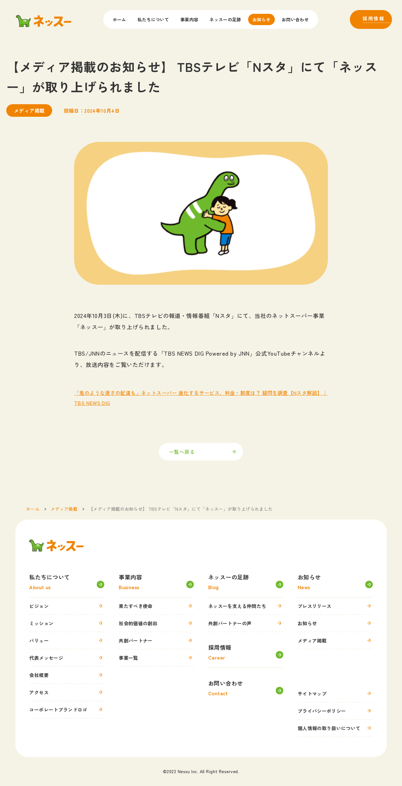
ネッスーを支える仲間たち (245, 606)
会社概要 (66, 675)
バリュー (66, 640)
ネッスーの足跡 (225, 19)
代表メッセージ (66, 657)
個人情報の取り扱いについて (335, 728)
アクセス (66, 692)
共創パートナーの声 (245, 623)
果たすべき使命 (156, 606)
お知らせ (261, 19)
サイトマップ (335, 693)
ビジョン (66, 606)
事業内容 (189, 19)
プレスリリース (335, 606)
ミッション (66, 623)
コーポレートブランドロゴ (66, 709)
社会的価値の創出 (156, 623)
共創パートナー (156, 640)
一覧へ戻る (182, 451)
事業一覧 (156, 657)
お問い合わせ (295, 19)
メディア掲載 (335, 640)
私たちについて (153, 19)
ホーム (119, 19)
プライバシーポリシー (335, 710)
